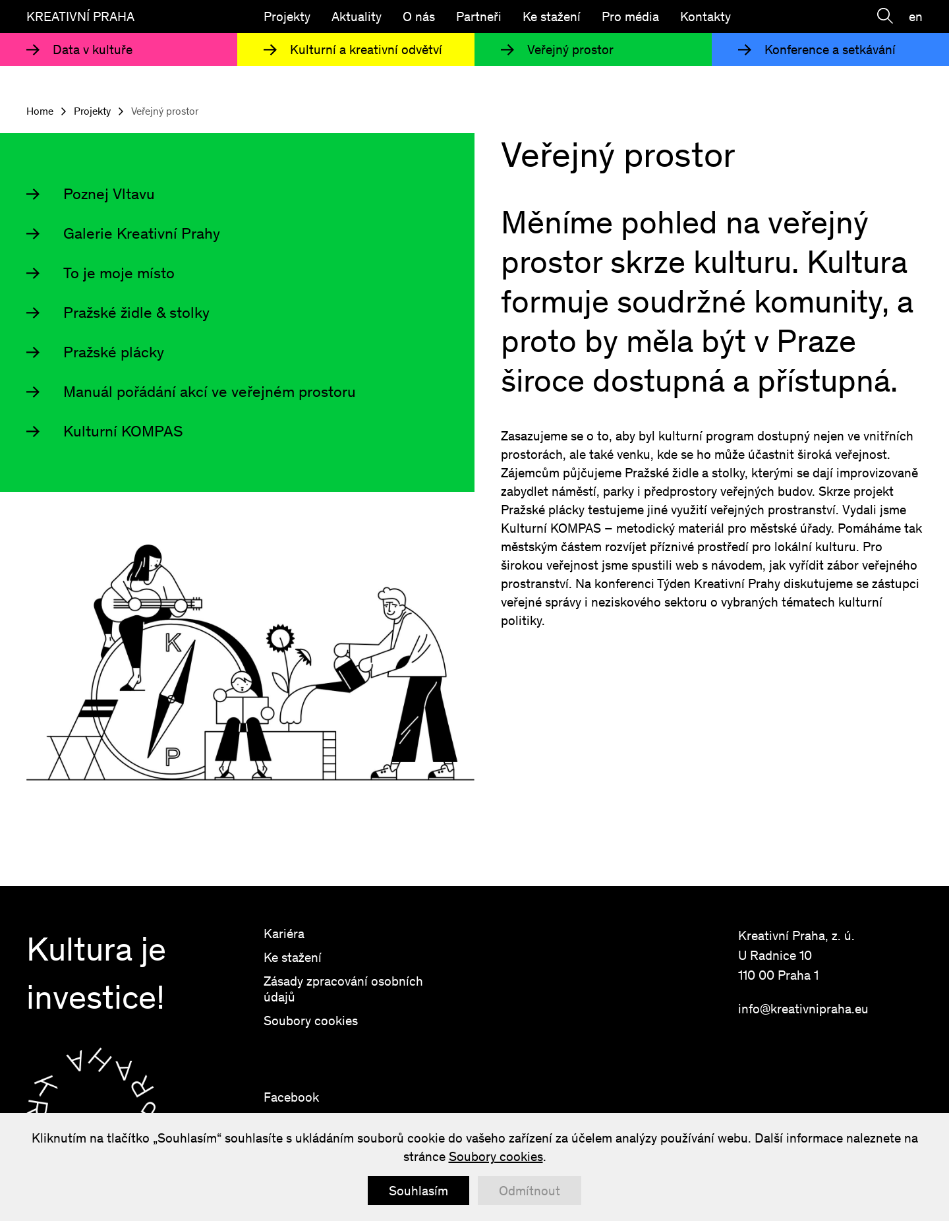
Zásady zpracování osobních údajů (343, 989)
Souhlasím (418, 1191)
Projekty (287, 16)
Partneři (479, 16)
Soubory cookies (311, 1020)
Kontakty (705, 16)
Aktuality (356, 16)
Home (39, 111)
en (916, 16)
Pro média (630, 16)
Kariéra (284, 933)
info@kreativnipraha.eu (803, 1009)
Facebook (291, 1097)
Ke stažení (552, 16)
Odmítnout (529, 1191)
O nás (419, 16)
